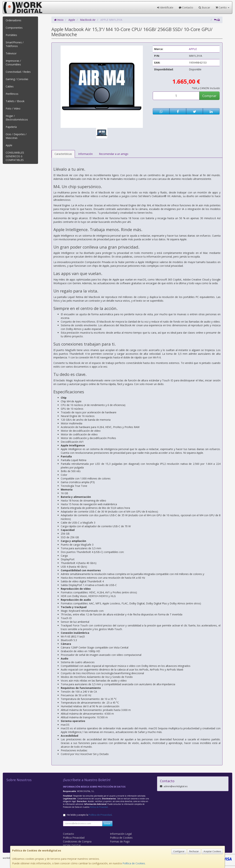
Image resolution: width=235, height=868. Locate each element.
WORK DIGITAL (72, 845)
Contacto (186, 7)
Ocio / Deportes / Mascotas (16, 136)
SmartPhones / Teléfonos (15, 44)
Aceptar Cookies (212, 851)
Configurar (179, 851)
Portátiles (11, 35)
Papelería (11, 127)
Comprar (209, 96)
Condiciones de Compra (77, 841)
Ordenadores (13, 20)
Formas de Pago (120, 841)
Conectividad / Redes (18, 71)
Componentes (14, 27)
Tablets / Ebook (15, 101)
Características (63, 154)
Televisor (11, 53)
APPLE (193, 49)
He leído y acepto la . (89, 814)
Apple (9, 145)
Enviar (107, 823)
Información (85, 154)
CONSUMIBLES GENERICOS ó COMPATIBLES (15, 156)
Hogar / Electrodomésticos (17, 117)
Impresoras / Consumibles (13, 62)
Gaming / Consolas (17, 79)
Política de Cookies (133, 863)
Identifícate (165, 7)
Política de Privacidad (99, 807)
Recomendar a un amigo (113, 154)
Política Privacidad (73, 837)
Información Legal (121, 833)
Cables (10, 86)
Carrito (222, 7)
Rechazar (194, 851)
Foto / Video (13, 108)
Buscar (204, 7)
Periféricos (12, 94)
